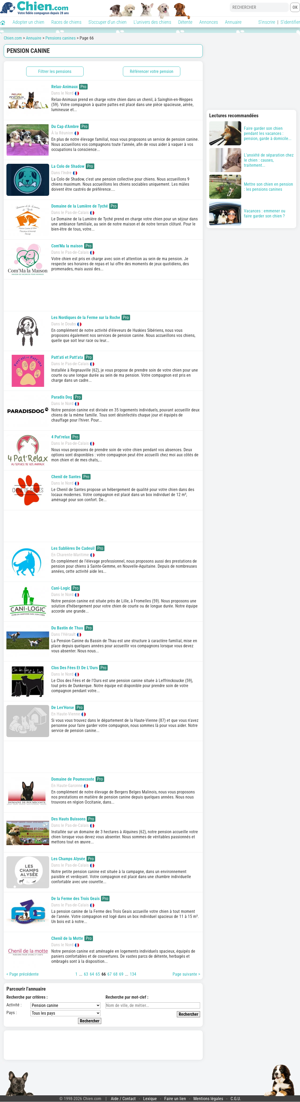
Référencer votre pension (151, 71)
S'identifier (290, 22)
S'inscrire (266, 22)
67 (109, 974)
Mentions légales (208, 1098)
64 (92, 974)
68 (115, 974)
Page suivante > (186, 974)
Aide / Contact (123, 1098)
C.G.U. (236, 1098)
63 (86, 974)
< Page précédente (22, 974)
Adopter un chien (28, 22)
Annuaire (233, 22)
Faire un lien (175, 1098)
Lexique (150, 1098)
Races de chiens (66, 22)
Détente (185, 22)
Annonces (208, 22)
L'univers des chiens (152, 22)
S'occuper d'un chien (107, 22)
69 (121, 974)
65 (98, 974)
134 (133, 974)
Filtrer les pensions (54, 71)
